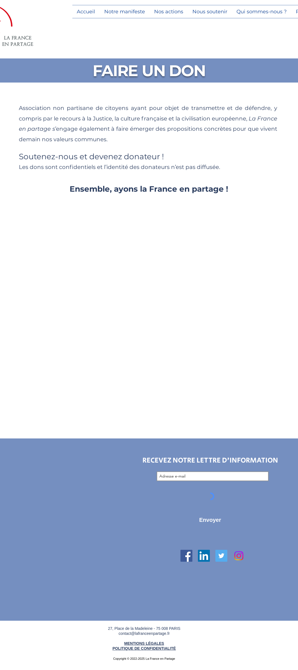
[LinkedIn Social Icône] (204, 556)
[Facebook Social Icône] (186, 556)
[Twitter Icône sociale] (221, 556)
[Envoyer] (210, 520)
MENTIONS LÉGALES (144, 643)
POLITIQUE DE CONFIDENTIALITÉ (144, 648)
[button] (169, 11)
